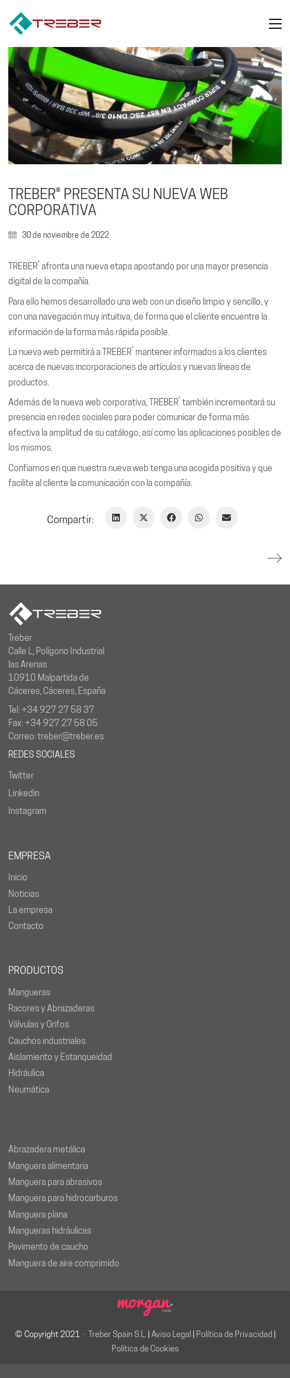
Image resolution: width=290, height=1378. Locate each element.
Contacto (26, 926)
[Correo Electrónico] (226, 518)
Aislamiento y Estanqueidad (60, 1057)
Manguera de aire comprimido (63, 1263)
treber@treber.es (71, 736)
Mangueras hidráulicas (49, 1230)
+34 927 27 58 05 (61, 723)
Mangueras (29, 992)
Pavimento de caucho (48, 1246)
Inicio (18, 877)
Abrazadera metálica (46, 1149)
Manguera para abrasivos (55, 1182)
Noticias (23, 894)
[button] (275, 24)
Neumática (28, 1089)
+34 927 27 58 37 (58, 709)
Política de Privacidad (234, 1334)
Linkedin (23, 793)
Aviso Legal (171, 1334)
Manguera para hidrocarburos (63, 1198)
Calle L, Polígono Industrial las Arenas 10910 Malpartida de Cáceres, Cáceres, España (57, 671)
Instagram (27, 811)
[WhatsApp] (199, 518)
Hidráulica (26, 1073)
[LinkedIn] (116, 518)
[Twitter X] (144, 518)
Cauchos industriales (47, 1041)
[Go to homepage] (55, 23)
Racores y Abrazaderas (51, 1008)
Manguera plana (37, 1214)
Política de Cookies (145, 1349)
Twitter (21, 775)
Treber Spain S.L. (117, 1334)
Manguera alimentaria (48, 1166)
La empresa (30, 910)
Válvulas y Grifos (38, 1024)
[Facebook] (171, 518)
